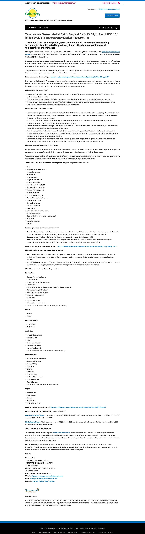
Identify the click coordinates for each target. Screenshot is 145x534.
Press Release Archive (44, 532)
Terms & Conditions (73, 532)
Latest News (32, 28)
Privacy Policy (102, 532)
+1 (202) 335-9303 (104, 9)
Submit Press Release (59, 532)
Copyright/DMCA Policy (88, 532)
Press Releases (43, 28)
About (34, 532)
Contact (116, 9)
